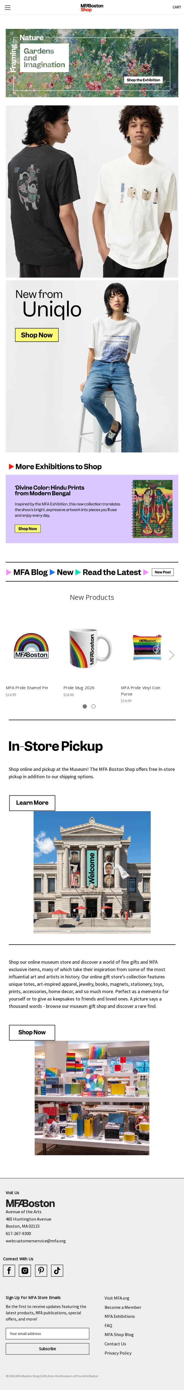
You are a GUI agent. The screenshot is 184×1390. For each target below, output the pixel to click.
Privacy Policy (118, 1353)
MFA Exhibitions (120, 1316)
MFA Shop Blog (119, 1334)
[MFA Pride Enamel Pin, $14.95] (32, 648)
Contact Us (115, 1344)
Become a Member (123, 1307)
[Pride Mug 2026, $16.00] (89, 648)
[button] (92, 63)
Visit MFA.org (117, 1298)
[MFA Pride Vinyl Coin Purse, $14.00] (147, 648)
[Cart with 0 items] (177, 7)
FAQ (108, 1325)
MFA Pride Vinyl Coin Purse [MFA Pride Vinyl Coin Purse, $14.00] (140, 690)
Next (171, 654)
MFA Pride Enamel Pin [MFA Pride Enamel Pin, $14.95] (27, 687)
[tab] (85, 706)
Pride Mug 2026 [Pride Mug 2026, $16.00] (79, 687)
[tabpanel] (32, 656)
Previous (7, 654)
